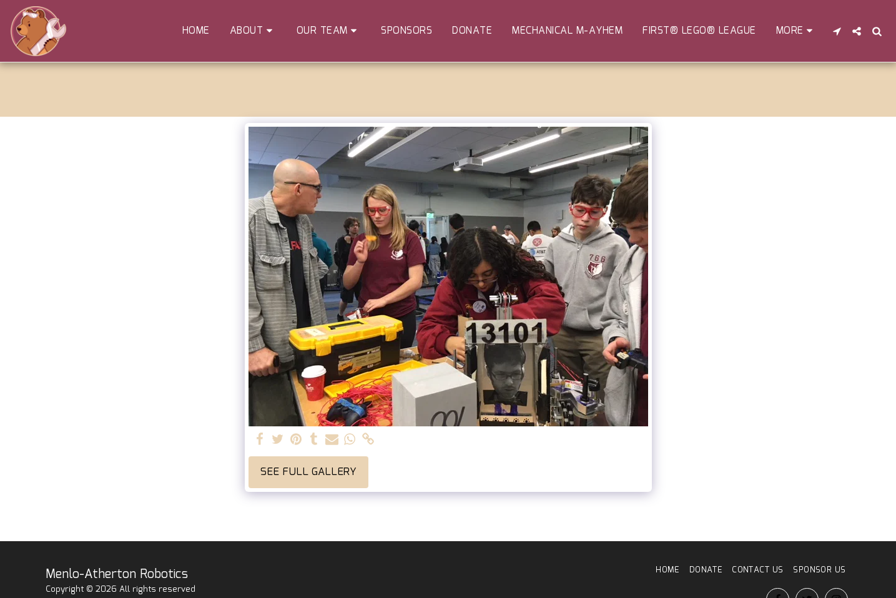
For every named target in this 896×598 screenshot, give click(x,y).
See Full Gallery (308, 472)
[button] (253, 31)
